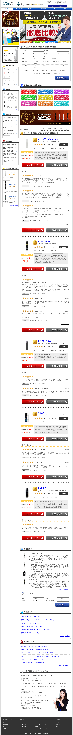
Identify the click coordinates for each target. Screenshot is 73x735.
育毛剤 (8, 69)
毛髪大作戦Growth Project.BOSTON (42, 726)
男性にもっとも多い (29, 91)
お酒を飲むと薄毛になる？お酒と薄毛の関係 (32, 662)
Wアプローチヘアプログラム (40, 724)
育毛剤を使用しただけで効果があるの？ (31, 616)
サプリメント (10, 80)
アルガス (41, 413)
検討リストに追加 (27, 152)
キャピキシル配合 (11, 84)
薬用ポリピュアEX (44, 242)
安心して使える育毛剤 (61, 97)
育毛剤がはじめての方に (45, 103)
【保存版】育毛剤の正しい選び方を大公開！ (32, 659)
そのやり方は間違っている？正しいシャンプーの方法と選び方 (37, 652)
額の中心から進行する (61, 91)
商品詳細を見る (57, 165)
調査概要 (58, 724)
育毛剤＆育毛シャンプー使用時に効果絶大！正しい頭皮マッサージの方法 (40, 656)
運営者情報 (58, 722)
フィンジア (42, 488)
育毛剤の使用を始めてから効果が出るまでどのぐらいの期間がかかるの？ (40, 620)
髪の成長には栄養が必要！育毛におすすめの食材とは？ (35, 646)
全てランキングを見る (14, 205)
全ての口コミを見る (64, 589)
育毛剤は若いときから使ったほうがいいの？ (32, 626)
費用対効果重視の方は (61, 103)
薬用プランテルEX (44, 341)
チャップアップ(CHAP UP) (48, 139)
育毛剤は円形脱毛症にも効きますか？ (30, 633)
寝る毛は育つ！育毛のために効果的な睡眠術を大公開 (34, 649)
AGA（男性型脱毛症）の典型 (45, 97)
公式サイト (32, 165)
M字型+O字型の (29, 97)
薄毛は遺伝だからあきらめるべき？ (30, 623)
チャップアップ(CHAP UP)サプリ (41, 728)
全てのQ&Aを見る (65, 636)
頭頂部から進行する (45, 91)
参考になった (25, 186)
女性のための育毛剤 (29, 103)
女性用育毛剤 (10, 73)
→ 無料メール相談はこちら (57, 6)
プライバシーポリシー (60, 726)
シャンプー (10, 76)
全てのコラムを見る (64, 665)
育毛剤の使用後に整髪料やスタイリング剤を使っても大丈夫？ (37, 629)
